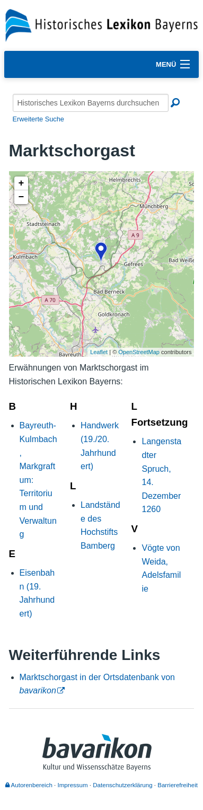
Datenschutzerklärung (122, 785)
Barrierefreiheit (177, 785)
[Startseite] (101, 24)
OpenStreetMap (139, 352)
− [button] (21, 197)
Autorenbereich (28, 785)
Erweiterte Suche (38, 119)
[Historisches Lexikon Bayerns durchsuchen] (91, 103)
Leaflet (99, 352)
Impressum (73, 785)
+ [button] (21, 183)
